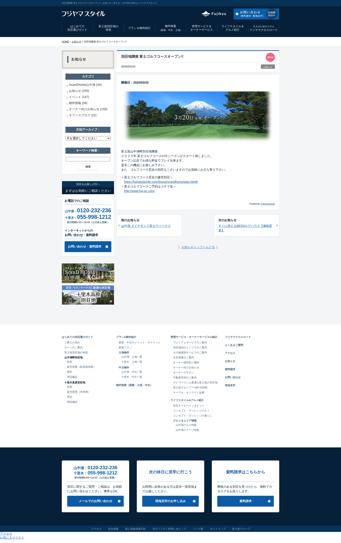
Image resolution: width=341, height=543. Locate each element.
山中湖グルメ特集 (186, 425)
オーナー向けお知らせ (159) (88, 109)
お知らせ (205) (79, 91)
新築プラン (125, 347)
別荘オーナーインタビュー (188, 405)
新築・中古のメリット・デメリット (139, 342)
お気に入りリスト (267, 3)
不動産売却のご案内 (185, 377)
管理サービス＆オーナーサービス (201, 28)
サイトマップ (218, 528)
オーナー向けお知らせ (186, 367)
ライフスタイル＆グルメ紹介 (232, 28)
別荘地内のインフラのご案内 (190, 347)
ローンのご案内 (73, 347)
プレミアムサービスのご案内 (190, 342)
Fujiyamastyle (268, 203)
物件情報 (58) (78, 103)
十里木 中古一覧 (131, 376)
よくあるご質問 (234, 345)
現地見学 (230, 385)
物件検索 (170, 28)
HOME (65, 41)
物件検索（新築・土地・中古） (134, 385)
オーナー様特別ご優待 (186, 362)
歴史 (69, 371)
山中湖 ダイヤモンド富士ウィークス (146, 226)
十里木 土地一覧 (131, 361)
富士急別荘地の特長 (108, 28)
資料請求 (230, 369)
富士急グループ (241, 528)
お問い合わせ (233, 377)
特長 (69, 361)
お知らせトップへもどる (198, 247)
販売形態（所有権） (78, 391)
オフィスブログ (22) (83, 115)
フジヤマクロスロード (263, 28)
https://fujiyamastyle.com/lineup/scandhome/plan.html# (161, 182)
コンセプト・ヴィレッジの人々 (191, 410)
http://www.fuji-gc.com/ (139, 191)
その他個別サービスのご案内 (190, 352)
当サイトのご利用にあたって (169, 528)
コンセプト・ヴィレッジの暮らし (192, 415)
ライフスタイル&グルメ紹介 (187, 400)
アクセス (244, 3)
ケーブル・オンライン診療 (188, 392)
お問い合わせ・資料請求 (84, 246)
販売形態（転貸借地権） (81, 366)
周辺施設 (72, 376)
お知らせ (76, 41)
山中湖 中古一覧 (131, 371)
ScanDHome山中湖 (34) (85, 84)
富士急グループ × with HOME (190, 387)
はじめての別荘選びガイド (77, 28)
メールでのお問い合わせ (95, 501)
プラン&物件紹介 (126, 337)
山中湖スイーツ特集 (187, 430)
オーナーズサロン (183, 372)
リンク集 (198, 528)
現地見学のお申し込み (170, 501)
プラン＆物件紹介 (139, 28)
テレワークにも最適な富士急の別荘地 (195, 382)
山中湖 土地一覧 (131, 356)
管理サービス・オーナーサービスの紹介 (193, 337)
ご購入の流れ (72, 342)
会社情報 (113, 528)
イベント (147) (79, 97)
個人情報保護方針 (135, 528)
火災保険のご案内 (183, 357)
